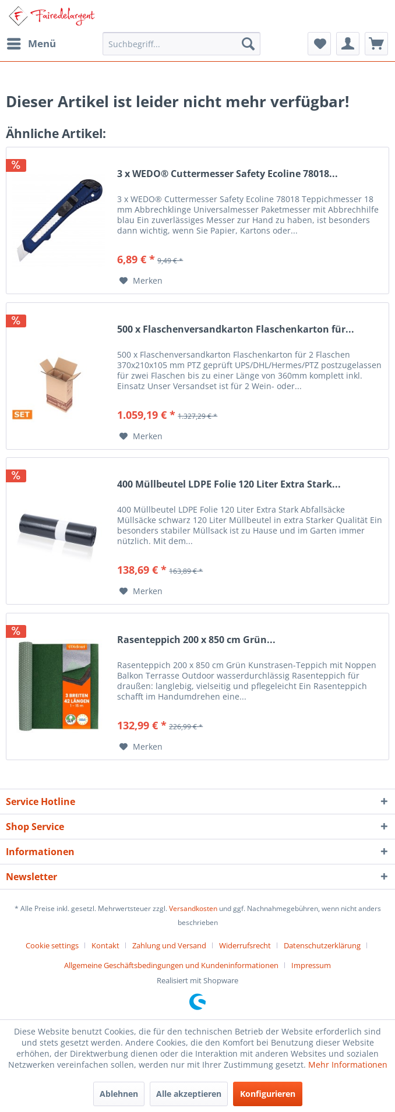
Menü (31, 42)
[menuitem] (31, 43)
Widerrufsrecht (245, 945)
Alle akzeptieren (188, 1093)
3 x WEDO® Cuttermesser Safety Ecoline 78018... (227, 174)
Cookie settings (52, 945)
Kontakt (105, 945)
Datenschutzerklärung (322, 945)
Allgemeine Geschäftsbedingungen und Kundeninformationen (171, 965)
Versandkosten (193, 908)
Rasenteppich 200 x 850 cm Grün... (196, 640)
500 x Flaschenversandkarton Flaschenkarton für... (235, 329)
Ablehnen (119, 1093)
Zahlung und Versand (169, 945)
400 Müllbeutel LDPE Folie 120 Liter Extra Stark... (229, 484)
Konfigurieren (267, 1093)
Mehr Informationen (347, 1064)
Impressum (311, 965)
